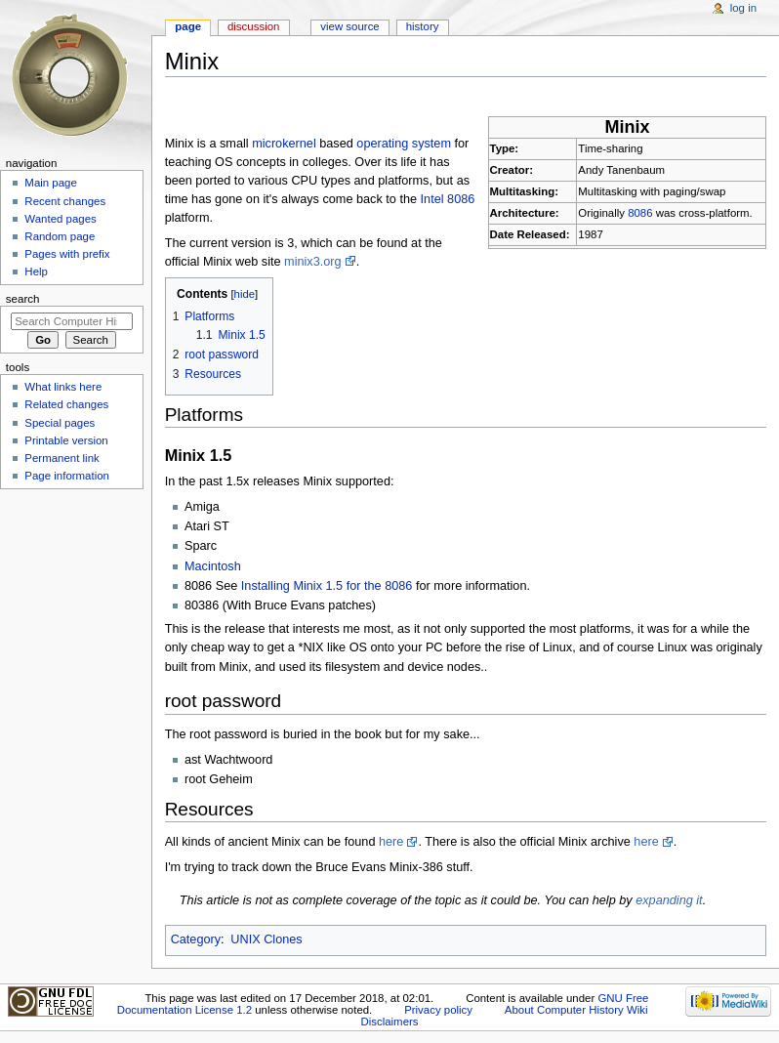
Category (196, 939)
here (391, 842)
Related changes (66, 404)
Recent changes (64, 201)
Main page (50, 182)
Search (23, 299)
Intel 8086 (448, 199)
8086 (640, 213)
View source (349, 26)
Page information (66, 475)
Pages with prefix (66, 254)
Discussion (253, 26)
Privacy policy (438, 1010)
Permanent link (61, 458)
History (422, 26)
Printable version (65, 440)
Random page (59, 236)
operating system (403, 143)
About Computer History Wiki (576, 1010)
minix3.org (313, 262)
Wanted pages (60, 219)
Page (188, 26)
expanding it (669, 900)
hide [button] (244, 294)
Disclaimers (389, 1021)
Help (36, 271)
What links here (63, 387)
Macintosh (212, 566)
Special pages (59, 423)
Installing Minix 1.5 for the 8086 (327, 586)
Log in (743, 8)
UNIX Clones (266, 939)
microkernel (284, 143)
